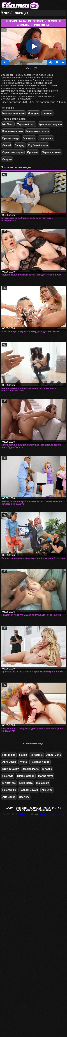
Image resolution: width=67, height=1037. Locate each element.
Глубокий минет (38, 145)
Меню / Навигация (14, 12)
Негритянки (46, 138)
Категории (21, 807)
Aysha (23, 762)
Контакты (35, 807)
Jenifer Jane (53, 755)
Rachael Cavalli (29, 790)
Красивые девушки (50, 124)
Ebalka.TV (23, 814)
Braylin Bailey (10, 769)
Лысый (6, 145)
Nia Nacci (8, 124)
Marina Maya (45, 776)
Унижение (37, 755)
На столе (7, 776)
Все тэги (56, 807)
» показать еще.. (33, 743)
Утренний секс (26, 124)
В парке (47, 769)
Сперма (7, 159)
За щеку (20, 145)
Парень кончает (51, 152)
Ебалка (9, 807)
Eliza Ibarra (25, 783)
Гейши (23, 755)
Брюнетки (29, 138)
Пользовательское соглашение (33, 810)
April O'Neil (9, 762)
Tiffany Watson (26, 776)
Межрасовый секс (13, 113)
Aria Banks (8, 797)
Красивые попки (12, 131)
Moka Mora (42, 783)
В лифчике (9, 783)
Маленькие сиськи (37, 131)
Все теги (24, 797)
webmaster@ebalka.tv (52, 814)
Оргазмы (32, 152)
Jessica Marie (30, 769)
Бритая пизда (10, 138)
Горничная (9, 755)
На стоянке (9, 790)
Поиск (46, 807)
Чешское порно (39, 762)
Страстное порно (12, 152)
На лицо (47, 113)
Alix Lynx (47, 790)
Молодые (33, 113)
